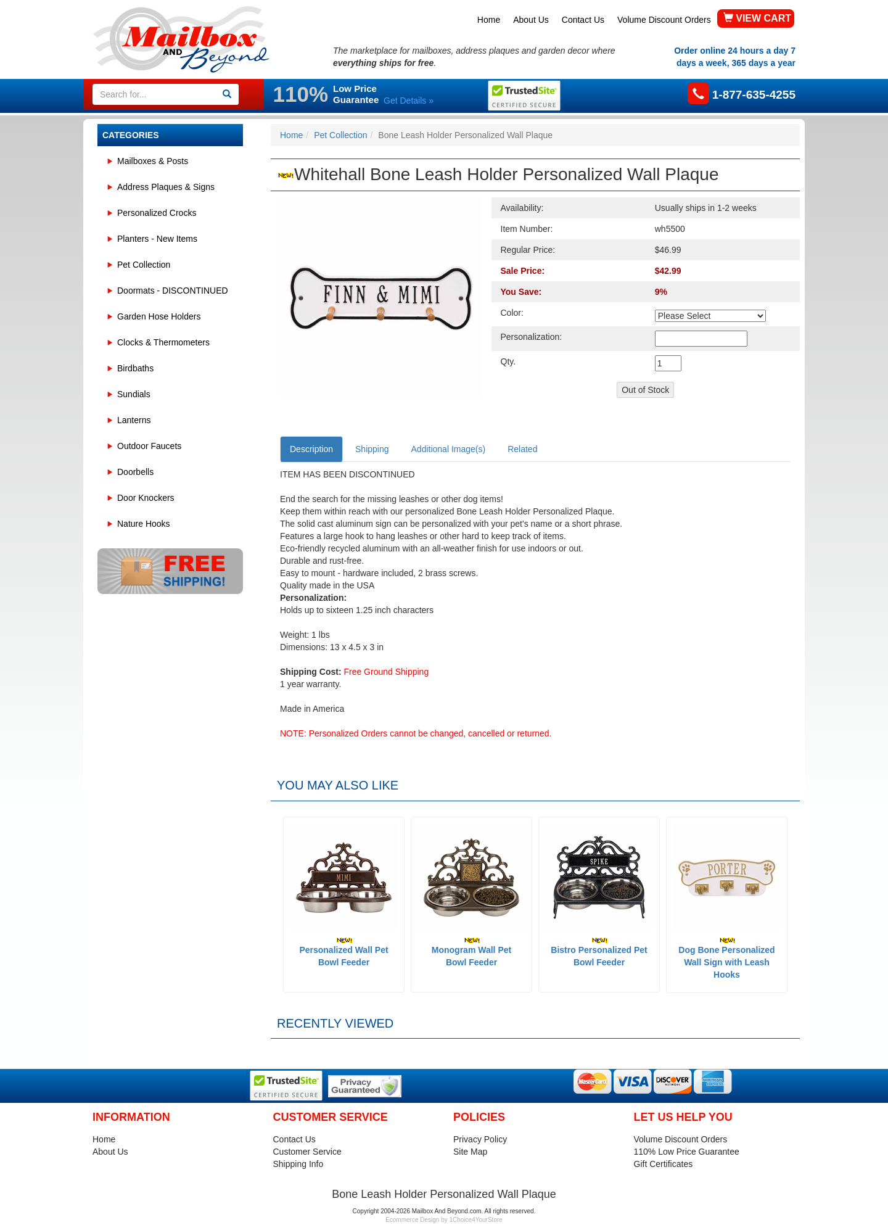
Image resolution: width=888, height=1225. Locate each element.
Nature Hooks (143, 524)
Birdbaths (135, 368)
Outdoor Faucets (149, 446)
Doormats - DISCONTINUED (172, 290)
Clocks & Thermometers (163, 342)
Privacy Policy (480, 1139)
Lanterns (133, 420)
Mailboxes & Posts (152, 161)
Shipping (372, 449)
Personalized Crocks (156, 213)
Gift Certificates (663, 1164)
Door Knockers (146, 498)
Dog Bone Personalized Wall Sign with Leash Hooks (726, 958)
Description (311, 449)
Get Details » (409, 100)
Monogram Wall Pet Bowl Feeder (471, 952)
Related (522, 449)
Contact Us (583, 20)
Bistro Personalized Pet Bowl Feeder (599, 952)
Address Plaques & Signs (166, 187)
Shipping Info (298, 1164)
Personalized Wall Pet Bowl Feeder (343, 952)
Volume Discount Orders (664, 20)
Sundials (133, 394)
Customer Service (307, 1152)
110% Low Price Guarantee (686, 1152)
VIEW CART (757, 18)
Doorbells (135, 472)
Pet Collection (143, 265)
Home (488, 20)
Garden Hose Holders (158, 316)
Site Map (470, 1152)
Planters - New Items (157, 239)
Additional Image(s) (448, 449)
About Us (531, 20)
